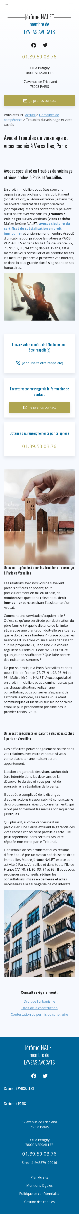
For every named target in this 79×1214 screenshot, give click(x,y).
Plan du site (39, 1177)
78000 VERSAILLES (39, 70)
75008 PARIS (39, 84)
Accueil (30, 115)
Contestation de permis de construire (39, 1014)
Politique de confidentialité (39, 1193)
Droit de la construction (39, 1008)
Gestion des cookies (39, 1202)
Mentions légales (39, 1185)
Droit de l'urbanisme (39, 1001)
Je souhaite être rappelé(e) (39, 362)
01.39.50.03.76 (39, 56)
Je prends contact (39, 100)
